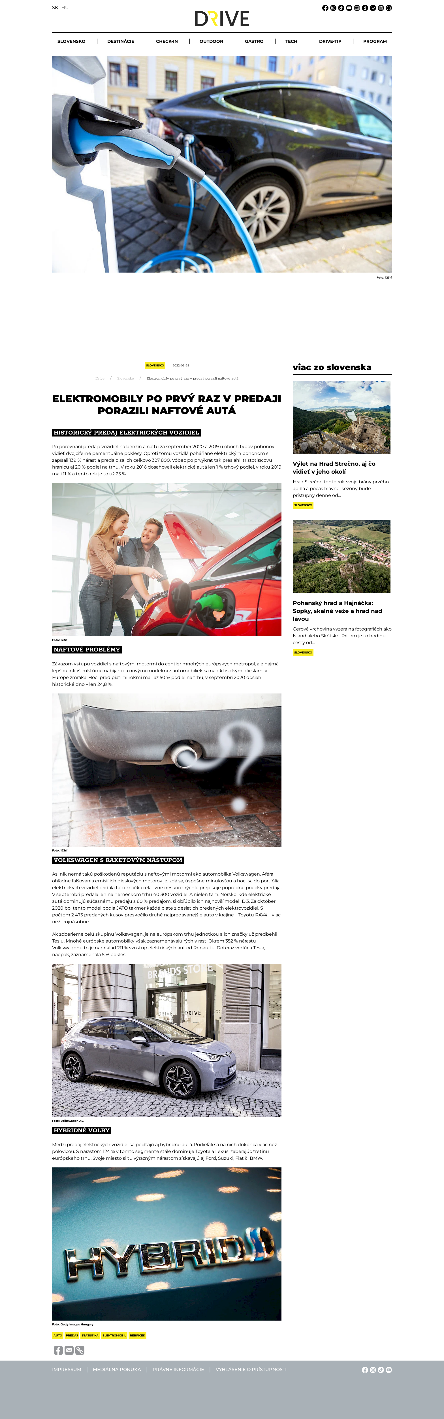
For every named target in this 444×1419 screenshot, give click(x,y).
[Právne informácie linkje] (372, 7)
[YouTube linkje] (348, 7)
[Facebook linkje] (324, 7)
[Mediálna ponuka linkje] (380, 7)
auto (58, 1335)
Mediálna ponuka (117, 1369)
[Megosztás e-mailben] (68, 1350)
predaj (72, 1335)
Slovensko (155, 365)
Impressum (66, 1369)
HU (65, 7)
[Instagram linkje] (332, 7)
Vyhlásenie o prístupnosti (251, 1369)
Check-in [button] (167, 41)
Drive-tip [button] (330, 41)
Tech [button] (291, 41)
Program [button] (375, 41)
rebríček (137, 1335)
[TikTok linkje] (340, 7)
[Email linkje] (356, 7)
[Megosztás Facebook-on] (57, 1350)
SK (55, 7)
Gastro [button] (254, 41)
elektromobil (114, 1335)
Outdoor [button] (211, 41)
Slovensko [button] (71, 41)
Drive (99, 378)
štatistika (90, 1335)
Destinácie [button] (120, 41)
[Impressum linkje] (364, 7)
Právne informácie (178, 1369)
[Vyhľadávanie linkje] (388, 7)
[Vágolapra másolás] (79, 1350)
